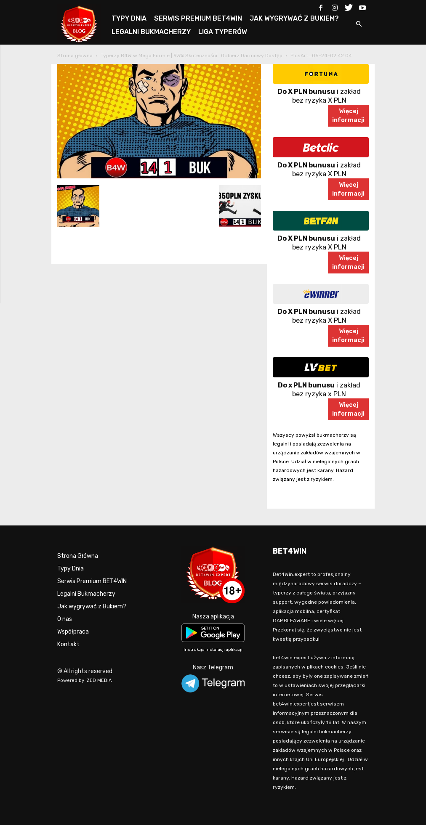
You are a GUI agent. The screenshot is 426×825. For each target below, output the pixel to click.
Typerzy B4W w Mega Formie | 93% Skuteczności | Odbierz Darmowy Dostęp (191, 55)
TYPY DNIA (129, 18)
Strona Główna (77, 556)
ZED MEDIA (99, 680)
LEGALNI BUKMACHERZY (151, 32)
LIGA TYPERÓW (222, 32)
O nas (64, 619)
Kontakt (68, 644)
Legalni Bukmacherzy (86, 593)
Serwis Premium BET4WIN (92, 581)
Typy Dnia (70, 568)
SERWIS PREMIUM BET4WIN (198, 18)
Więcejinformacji (348, 116)
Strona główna (75, 55)
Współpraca (73, 631)
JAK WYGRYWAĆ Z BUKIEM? (294, 18)
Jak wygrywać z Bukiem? (91, 606)
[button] (359, 24)
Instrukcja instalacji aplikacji (213, 649)
